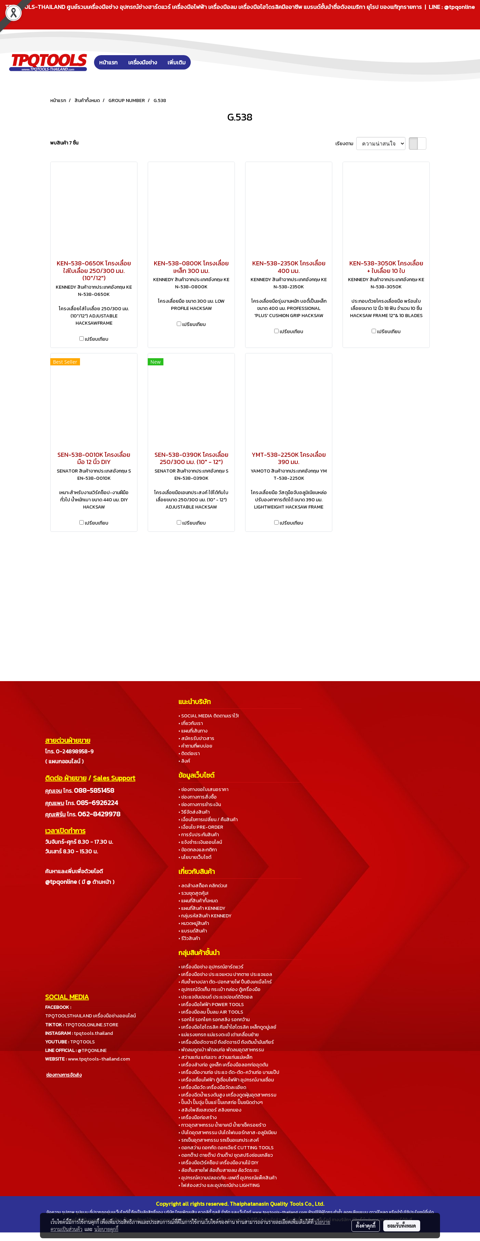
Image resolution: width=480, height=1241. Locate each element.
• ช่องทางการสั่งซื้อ (197, 797)
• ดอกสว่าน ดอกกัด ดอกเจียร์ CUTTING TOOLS (226, 1147)
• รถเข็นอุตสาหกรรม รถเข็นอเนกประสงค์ (218, 1140)
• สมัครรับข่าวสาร (196, 738)
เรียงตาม (345, 143)
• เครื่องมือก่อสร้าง (197, 1117)
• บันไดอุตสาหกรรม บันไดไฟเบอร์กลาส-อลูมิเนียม (227, 1132)
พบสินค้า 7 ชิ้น (64, 143)
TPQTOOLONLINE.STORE (91, 1024)
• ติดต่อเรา (189, 753)
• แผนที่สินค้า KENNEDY (201, 908)
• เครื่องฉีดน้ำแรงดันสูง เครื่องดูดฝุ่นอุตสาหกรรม (227, 1095)
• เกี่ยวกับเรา (190, 723)
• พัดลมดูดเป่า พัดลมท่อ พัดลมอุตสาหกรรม (221, 1049)
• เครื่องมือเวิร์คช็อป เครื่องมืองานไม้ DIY (218, 1162)
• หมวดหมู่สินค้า (193, 923)
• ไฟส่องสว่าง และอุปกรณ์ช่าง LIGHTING (219, 1185)
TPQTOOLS (82, 1041)
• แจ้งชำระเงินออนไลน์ (200, 842)
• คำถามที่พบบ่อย (195, 746)
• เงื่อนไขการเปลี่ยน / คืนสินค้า (208, 819)
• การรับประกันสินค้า (198, 834)
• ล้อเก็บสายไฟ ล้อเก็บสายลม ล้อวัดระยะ (218, 1170)
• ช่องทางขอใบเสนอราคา (203, 789)
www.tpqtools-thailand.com (99, 1059)
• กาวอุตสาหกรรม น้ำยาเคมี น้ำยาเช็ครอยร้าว (222, 1125)
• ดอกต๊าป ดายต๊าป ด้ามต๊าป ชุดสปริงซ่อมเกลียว (225, 1155)
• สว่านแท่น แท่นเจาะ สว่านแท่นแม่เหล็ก (215, 1057)
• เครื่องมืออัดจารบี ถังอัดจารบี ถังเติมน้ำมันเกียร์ (226, 1042)
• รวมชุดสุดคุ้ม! (193, 893)
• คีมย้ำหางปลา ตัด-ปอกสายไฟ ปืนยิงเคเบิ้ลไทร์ (225, 982)
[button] (201, 62)
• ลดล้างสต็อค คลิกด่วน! (202, 885)
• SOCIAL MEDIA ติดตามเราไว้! (208, 715)
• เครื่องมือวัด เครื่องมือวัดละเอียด (212, 1087)
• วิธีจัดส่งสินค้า (194, 812)
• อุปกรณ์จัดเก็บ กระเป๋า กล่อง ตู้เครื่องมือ (219, 989)
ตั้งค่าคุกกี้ (365, 1226)
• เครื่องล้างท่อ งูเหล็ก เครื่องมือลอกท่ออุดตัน (223, 1064)
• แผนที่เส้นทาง (193, 731)
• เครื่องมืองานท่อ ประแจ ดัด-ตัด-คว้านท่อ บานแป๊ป (228, 1072)
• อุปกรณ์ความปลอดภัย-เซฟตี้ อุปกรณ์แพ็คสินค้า (227, 1177)
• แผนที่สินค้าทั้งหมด (198, 900)
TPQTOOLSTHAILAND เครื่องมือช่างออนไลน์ (90, 1015)
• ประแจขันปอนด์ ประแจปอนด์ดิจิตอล (215, 997)
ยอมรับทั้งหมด (401, 1226)
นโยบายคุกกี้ (106, 1229)
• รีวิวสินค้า (189, 938)
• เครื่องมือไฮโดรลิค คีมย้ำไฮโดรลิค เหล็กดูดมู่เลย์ (227, 1027)
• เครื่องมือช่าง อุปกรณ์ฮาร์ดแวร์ (210, 966)
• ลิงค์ (184, 761)
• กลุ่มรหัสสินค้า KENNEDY (204, 915)
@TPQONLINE (92, 1050)
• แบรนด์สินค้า (192, 931)
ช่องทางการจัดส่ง (64, 1075)
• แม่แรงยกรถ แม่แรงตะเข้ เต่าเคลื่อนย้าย (218, 1034)
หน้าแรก (108, 62)
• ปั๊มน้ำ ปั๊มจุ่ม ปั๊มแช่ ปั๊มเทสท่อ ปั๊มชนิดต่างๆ (220, 1102)
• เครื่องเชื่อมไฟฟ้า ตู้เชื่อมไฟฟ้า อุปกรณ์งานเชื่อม (226, 1079)
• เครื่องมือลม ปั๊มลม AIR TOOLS (210, 1012)
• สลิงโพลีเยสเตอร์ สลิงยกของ (209, 1110)
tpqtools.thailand (93, 1033)
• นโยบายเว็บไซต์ (194, 857)
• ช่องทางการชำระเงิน (199, 804)
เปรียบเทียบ (96, 339)
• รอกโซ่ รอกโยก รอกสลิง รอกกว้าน (214, 1019)
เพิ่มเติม (177, 62)
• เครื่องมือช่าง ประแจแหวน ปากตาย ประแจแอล (225, 974)
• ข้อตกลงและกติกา (197, 849)
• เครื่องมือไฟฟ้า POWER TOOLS (211, 1004)
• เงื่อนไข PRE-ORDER (200, 827)
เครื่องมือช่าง (142, 62)
